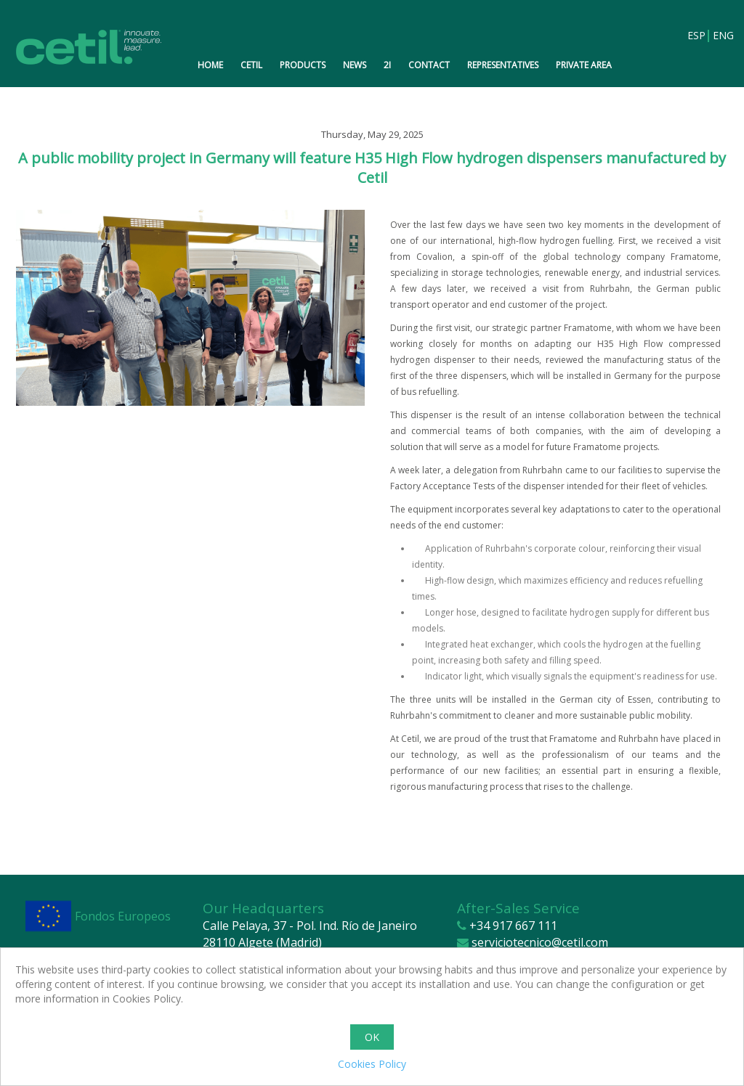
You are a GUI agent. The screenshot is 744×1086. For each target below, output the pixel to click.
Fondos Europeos (123, 916)
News (354, 65)
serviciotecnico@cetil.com (540, 942)
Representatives (502, 65)
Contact (429, 65)
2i (387, 65)
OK (372, 1037)
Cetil (251, 65)
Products (303, 65)
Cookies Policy (372, 1064)
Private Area (584, 65)
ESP (696, 36)
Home (210, 65)
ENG (721, 36)
